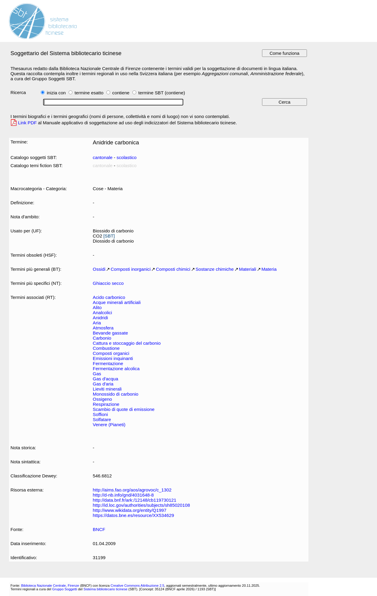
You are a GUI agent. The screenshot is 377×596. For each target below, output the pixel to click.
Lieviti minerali (107, 388)
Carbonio (102, 338)
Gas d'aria (103, 383)
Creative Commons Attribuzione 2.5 (137, 585)
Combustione (106, 348)
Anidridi (100, 317)
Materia (269, 269)
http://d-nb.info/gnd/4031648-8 (123, 494)
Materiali (247, 269)
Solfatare (102, 419)
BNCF (99, 529)
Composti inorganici (131, 269)
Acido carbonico (109, 297)
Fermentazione (108, 363)
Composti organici (111, 353)
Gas (97, 373)
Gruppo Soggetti (64, 589)
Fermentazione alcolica (116, 368)
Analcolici (102, 312)
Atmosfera (103, 327)
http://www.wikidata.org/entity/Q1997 (129, 510)
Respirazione (106, 404)
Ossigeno (102, 399)
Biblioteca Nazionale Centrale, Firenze (50, 585)
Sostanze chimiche (215, 269)
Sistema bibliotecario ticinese (106, 589)
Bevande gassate (110, 332)
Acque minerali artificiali (117, 302)
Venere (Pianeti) (109, 424)
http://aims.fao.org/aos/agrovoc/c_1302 (132, 489)
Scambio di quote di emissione (124, 409)
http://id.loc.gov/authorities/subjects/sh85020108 (141, 505)
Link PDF (27, 122)
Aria (97, 322)
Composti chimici (173, 269)
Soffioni (100, 414)
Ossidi (99, 269)
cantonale (103, 157)
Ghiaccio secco (108, 283)
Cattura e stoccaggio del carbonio (127, 343)
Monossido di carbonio (115, 394)
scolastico (126, 157)
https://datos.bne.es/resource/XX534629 (133, 515)
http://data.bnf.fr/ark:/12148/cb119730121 (134, 500)
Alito (97, 307)
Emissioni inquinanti (113, 358)
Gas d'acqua (105, 378)
